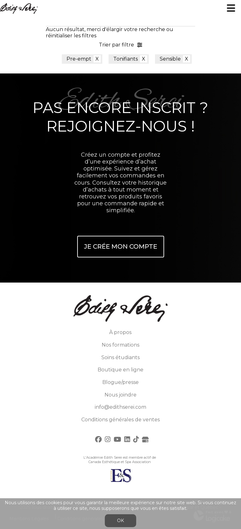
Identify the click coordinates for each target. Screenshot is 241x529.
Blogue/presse (120, 382)
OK (120, 520)
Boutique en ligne (120, 370)
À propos (120, 332)
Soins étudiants (120, 357)
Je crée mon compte (120, 246)
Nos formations (120, 345)
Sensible (170, 59)
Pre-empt (79, 59)
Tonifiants (125, 59)
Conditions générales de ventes (120, 420)
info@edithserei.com (120, 407)
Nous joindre (120, 395)
